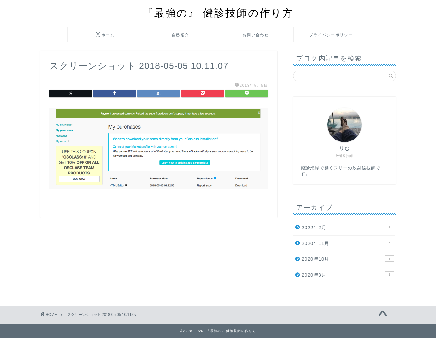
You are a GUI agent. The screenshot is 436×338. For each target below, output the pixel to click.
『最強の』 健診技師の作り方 (218, 12)
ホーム (105, 35)
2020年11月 (348, 243)
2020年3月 (348, 274)
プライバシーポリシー (331, 34)
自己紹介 (180, 34)
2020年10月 (348, 258)
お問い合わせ (256, 34)
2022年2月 (348, 227)
